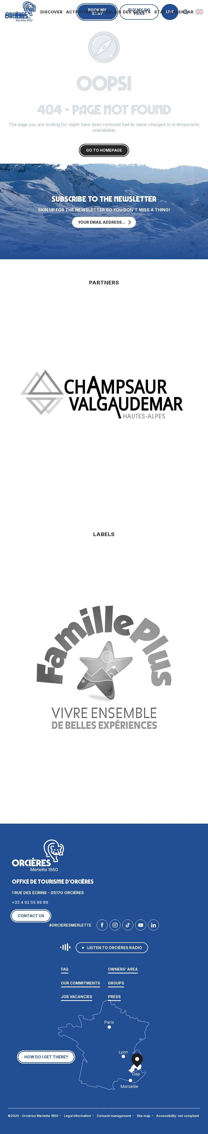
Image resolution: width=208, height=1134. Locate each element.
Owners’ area (123, 969)
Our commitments (80, 983)
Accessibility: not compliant (177, 1116)
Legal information (77, 1116)
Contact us (31, 915)
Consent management (114, 1116)
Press (114, 996)
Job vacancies (76, 996)
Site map (143, 1116)
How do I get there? (46, 1057)
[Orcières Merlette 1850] (19, 10)
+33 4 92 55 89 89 (30, 902)
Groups (116, 983)
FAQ (64, 969)
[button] (200, 12)
